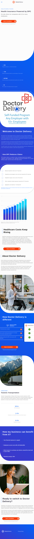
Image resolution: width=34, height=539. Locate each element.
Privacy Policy (21, 531)
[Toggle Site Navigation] (1, 2)
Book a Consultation (7, 21)
